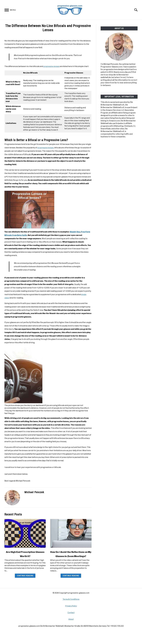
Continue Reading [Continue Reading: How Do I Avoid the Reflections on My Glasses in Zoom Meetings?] (71, 576)
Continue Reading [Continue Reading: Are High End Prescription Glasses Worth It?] (25, 576)
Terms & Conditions (71, 599)
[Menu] (6, 10)
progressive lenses (51, 66)
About (71, 619)
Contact (71, 613)
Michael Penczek (34, 492)
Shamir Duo (75, 232)
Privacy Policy (71, 606)
